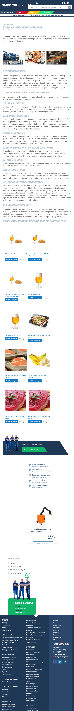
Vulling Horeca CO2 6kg (35, 294)
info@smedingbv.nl (61, 657)
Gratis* (48, 15)
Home (4, 30)
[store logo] (12, 5)
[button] (66, 3)
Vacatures (56, 635)
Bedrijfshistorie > (15, 566)
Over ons (55, 620)
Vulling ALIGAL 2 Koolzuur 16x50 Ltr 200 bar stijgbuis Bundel (15, 295)
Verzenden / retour (31, 708)
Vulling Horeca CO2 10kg (12, 335)
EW (54, 640)
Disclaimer (56, 630)
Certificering (56, 632)
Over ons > (12, 563)
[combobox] (50, 7)
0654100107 (20, 613)
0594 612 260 (20, 608)
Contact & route (57, 625)
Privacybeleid (56, 628)
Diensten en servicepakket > (18, 570)
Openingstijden (57, 637)
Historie (55, 623)
